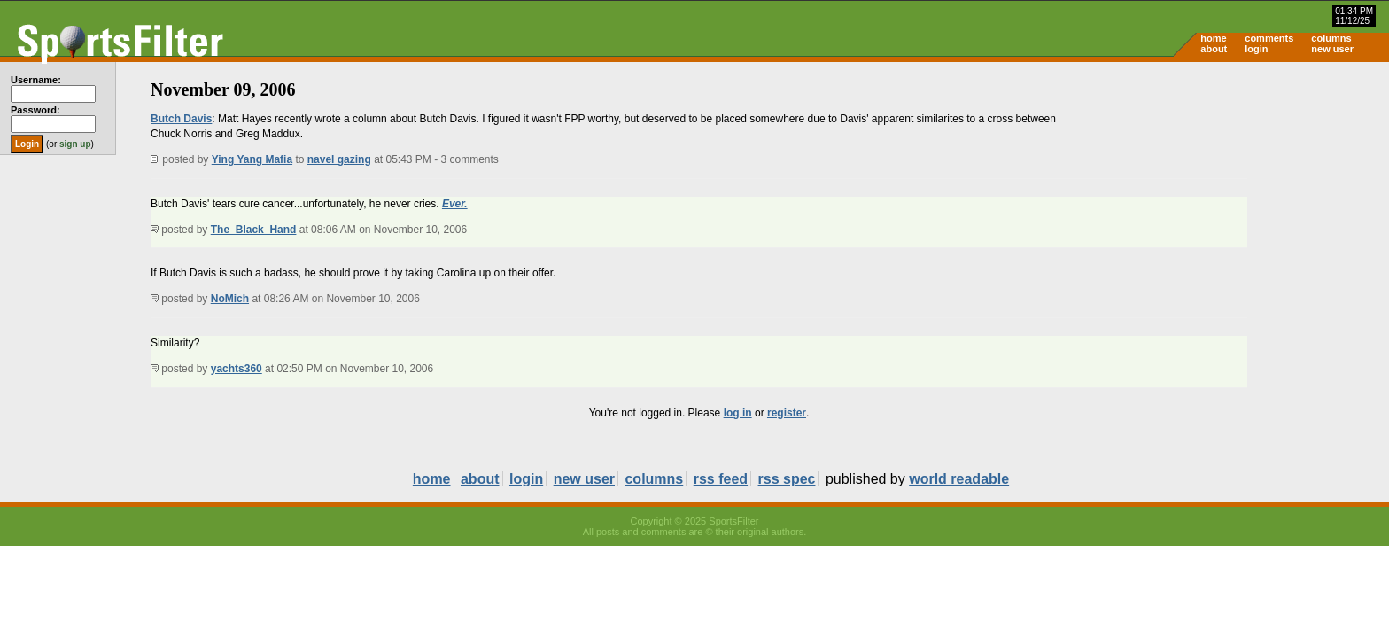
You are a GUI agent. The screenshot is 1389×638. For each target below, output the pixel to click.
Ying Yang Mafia (252, 159)
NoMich (230, 298)
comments (1269, 38)
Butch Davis (181, 119)
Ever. (455, 204)
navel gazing (339, 159)
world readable (959, 478)
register (786, 413)
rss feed (721, 478)
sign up (75, 144)
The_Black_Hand (254, 229)
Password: (35, 110)
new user (1332, 48)
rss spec (787, 478)
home (1213, 38)
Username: (36, 79)
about (1213, 48)
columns (1331, 38)
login (1256, 48)
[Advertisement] (1238, 200)
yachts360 (236, 368)
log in (738, 413)
